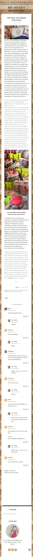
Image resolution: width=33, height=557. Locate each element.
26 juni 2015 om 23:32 (11, 380)
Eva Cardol (14, 320)
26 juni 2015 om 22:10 (15, 322)
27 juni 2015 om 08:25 (15, 391)
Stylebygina (11, 351)
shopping (21, 290)
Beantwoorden (25, 316)
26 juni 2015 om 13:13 (11, 331)
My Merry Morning (16, 9)
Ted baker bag (7, 291)
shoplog (17, 290)
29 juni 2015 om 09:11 (15, 415)
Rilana (9, 308)
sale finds (12, 290)
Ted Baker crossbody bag (16, 291)
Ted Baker (25, 290)
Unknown (10, 330)
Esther (9, 399)
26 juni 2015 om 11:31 (11, 310)
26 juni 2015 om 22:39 (11, 353)
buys (9, 290)
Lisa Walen (10, 378)
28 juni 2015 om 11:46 (11, 428)
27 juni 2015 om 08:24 (15, 368)
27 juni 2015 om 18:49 (11, 401)
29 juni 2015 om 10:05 (11, 459)
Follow (16, 281)
